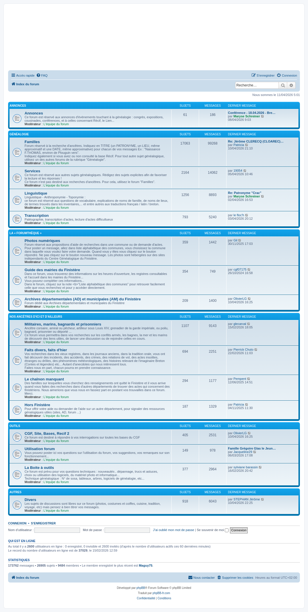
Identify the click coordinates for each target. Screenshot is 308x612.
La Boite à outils (39, 467)
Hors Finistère (37, 405)
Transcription (37, 215)
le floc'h (238, 215)
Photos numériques (42, 240)
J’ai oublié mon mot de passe (173, 530)
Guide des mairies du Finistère (52, 270)
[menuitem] (42, 75)
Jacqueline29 (242, 452)
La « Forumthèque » (26, 233)
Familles (32, 142)
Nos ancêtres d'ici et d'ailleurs (36, 316)
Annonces (18, 105)
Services (32, 171)
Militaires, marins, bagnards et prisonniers (63, 324)
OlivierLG (240, 298)
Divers (30, 500)
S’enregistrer (43, 523)
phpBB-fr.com (161, 593)
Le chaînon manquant (44, 379)
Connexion (17, 523)
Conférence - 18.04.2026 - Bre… (251, 112)
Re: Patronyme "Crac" (244, 193)
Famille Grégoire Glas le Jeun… (252, 448)
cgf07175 (239, 269)
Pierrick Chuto (243, 349)
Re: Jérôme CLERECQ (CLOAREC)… (256, 141)
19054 (237, 170)
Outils (15, 426)
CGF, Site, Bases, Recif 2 (47, 433)
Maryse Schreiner (246, 116)
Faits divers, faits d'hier (46, 350)
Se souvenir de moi (213, 530)
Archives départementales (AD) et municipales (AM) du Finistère (83, 299)
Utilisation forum (40, 449)
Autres (15, 492)
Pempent (239, 378)
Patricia (238, 145)
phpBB (140, 587)
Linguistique (36, 193)
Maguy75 (145, 565)
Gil (235, 240)
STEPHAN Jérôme (246, 499)
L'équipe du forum (56, 124)
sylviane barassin (245, 467)
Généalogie (19, 134)
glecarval (239, 324)
